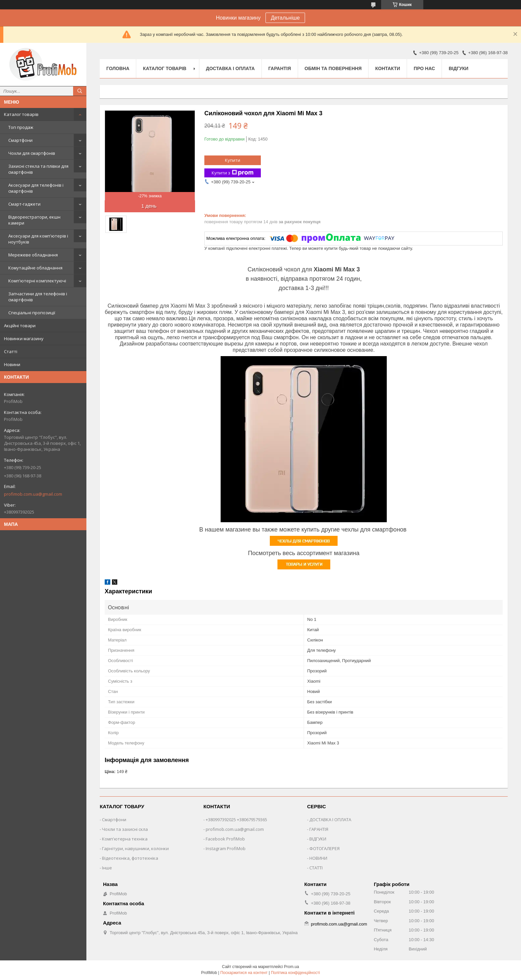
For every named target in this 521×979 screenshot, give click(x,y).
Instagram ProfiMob (226, 848)
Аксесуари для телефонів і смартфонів (35, 188)
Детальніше (285, 18)
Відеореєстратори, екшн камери (34, 220)
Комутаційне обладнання (35, 268)
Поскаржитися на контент (243, 972)
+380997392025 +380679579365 (236, 820)
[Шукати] (79, 91)
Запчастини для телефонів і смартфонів (37, 297)
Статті (10, 351)
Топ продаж (20, 127)
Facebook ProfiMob (225, 839)
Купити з (233, 173)
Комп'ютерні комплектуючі (37, 281)
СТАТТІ (316, 868)
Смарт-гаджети (24, 204)
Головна (117, 68)
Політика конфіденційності (295, 972)
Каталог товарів (21, 114)
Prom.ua (291, 966)
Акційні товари (20, 326)
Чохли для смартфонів (31, 153)
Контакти (387, 68)
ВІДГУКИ (317, 839)
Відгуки (458, 68)
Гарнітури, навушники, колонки (135, 848)
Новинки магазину (24, 339)
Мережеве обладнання (33, 255)
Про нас (424, 68)
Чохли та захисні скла (125, 829)
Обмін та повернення (333, 68)
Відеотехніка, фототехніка (130, 858)
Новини (12, 364)
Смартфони (20, 140)
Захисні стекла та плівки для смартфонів (38, 169)
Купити (232, 160)
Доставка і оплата (230, 68)
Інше (107, 868)
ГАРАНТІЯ (318, 829)
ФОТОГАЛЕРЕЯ (324, 848)
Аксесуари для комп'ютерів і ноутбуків (38, 239)
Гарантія (279, 68)
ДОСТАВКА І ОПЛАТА (330, 820)
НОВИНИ (318, 858)
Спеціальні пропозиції (31, 313)
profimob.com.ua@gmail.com (33, 494)
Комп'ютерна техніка (125, 839)
